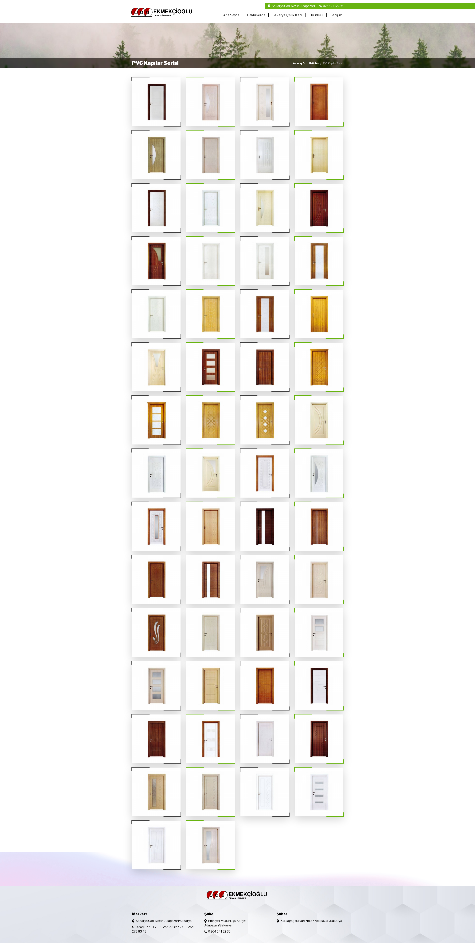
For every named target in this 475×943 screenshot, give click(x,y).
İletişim (336, 15)
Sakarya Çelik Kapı (287, 15)
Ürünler (316, 15)
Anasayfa (299, 63)
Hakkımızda (256, 15)
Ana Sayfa (231, 15)
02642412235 (333, 6)
